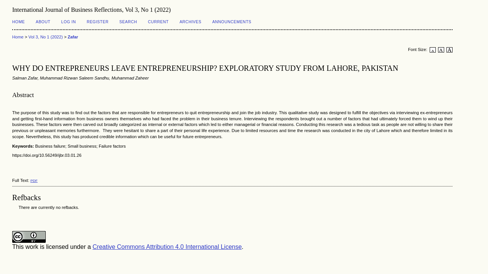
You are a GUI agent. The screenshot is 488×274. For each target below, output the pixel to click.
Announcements (232, 22)
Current (158, 22)
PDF (34, 180)
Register (97, 22)
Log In (68, 22)
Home (18, 22)
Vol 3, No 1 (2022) (46, 37)
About (43, 22)
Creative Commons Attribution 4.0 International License (167, 247)
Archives (190, 22)
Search (128, 22)
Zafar (73, 37)
